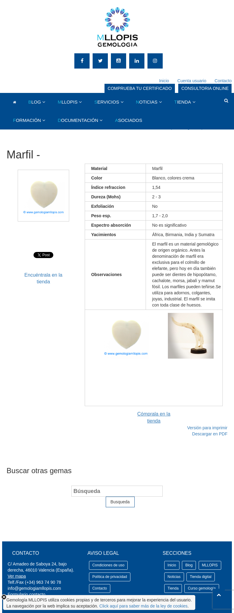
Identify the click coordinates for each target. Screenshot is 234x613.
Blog (189, 565)
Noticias (174, 577)
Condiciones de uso (108, 565)
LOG (34, 102)
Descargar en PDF (210, 433)
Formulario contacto (26, 594)
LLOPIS (67, 102)
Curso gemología (201, 588)
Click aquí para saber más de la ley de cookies (143, 606)
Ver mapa (17, 576)
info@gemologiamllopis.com (34, 588)
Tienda (173, 588)
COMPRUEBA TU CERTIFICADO (140, 88)
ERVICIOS (106, 102)
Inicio (164, 80)
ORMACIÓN (27, 120)
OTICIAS (147, 102)
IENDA (182, 102)
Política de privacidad (109, 577)
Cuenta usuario (191, 80)
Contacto (223, 80)
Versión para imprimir (207, 427)
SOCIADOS (128, 120)
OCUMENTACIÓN (78, 120)
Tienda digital (200, 577)
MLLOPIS (210, 565)
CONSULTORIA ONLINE (205, 88)
